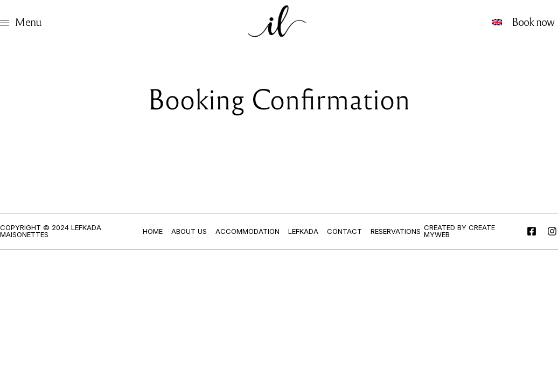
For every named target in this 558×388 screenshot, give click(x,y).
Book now (533, 21)
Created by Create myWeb (459, 231)
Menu (28, 21)
